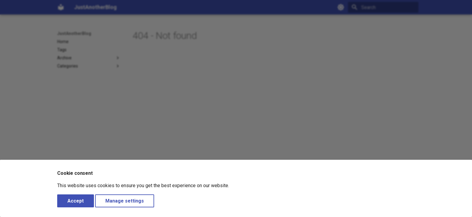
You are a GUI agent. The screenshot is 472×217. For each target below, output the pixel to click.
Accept (75, 201)
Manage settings (124, 201)
